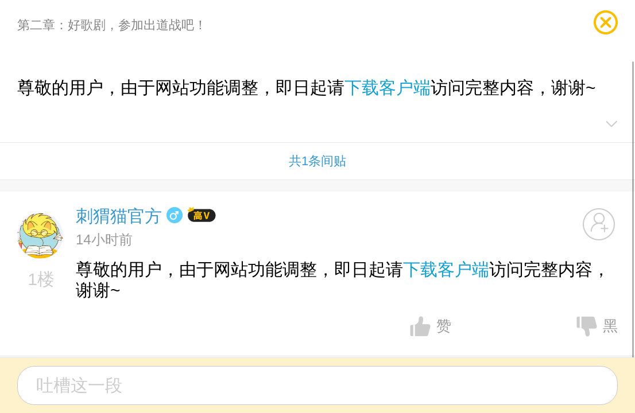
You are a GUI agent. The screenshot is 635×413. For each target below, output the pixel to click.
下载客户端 (387, 87)
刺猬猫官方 (119, 215)
